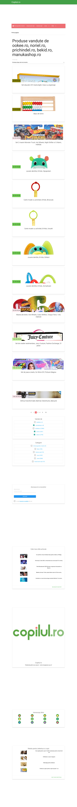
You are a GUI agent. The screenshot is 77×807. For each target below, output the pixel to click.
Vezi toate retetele (56, 777)
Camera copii (39, 25)
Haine (23, 30)
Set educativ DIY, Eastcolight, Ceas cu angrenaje (38, 85)
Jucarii (16, 30)
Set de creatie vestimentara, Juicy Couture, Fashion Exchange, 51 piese (38, 344)
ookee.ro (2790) (39, 434)
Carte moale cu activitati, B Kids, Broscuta (38, 200)
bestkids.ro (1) (40, 422)
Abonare (25, 496)
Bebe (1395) (39, 449)
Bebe (54, 26)
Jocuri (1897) (40, 455)
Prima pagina (15, 32)
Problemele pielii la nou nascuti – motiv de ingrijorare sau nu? (38, 665)
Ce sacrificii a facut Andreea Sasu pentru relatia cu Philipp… (49, 554)
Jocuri (47, 26)
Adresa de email (17, 489)
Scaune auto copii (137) (39, 461)
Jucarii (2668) (40, 458)
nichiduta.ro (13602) (39, 428)
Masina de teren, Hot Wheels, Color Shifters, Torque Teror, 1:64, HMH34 (38, 316)
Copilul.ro (16, 2)
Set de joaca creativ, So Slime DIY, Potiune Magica (38, 372)
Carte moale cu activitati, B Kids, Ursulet (38, 229)
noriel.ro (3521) (39, 431)
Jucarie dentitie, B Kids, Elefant (38, 257)
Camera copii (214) (40, 452)
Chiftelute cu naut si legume (49, 756)
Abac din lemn (38, 114)
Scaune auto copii (30, 25)
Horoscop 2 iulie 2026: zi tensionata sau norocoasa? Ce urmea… (49, 560)
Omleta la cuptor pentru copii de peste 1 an (49, 768)
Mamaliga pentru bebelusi (49, 762)
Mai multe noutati (56, 587)
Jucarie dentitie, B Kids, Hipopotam (38, 171)
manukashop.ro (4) (40, 425)
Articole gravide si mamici (19, 25)
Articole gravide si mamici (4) (39, 446)
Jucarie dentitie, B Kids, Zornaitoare (38, 286)
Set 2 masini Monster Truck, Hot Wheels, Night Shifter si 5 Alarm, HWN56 (38, 143)
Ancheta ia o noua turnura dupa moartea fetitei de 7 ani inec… (49, 578)
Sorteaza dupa (14, 59)
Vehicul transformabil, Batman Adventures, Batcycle (38, 401)
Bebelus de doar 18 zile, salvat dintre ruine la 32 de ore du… (49, 572)
